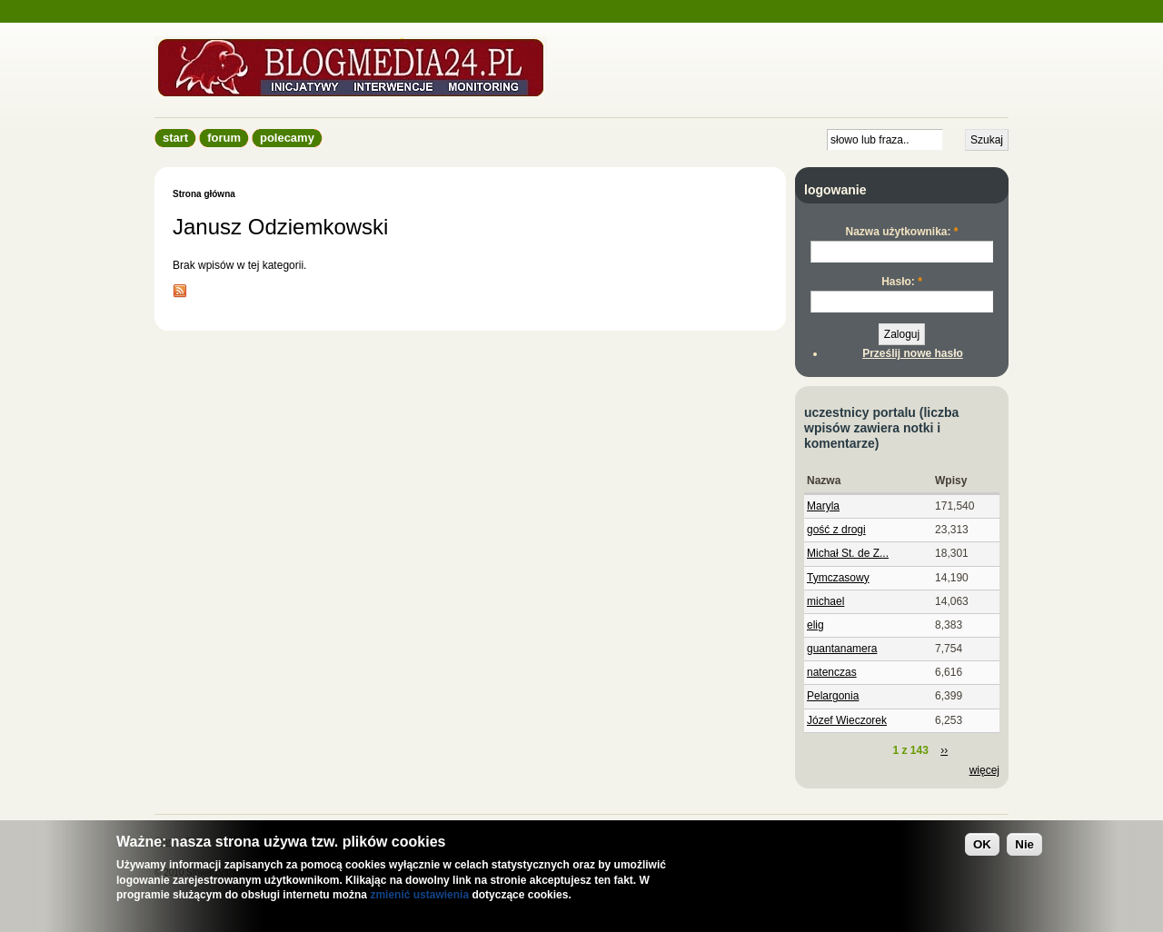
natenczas (832, 672)
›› (944, 750)
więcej (984, 770)
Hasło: (901, 281)
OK (982, 844)
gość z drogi (836, 529)
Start (175, 137)
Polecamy (287, 137)
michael (825, 601)
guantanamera (842, 648)
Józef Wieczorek (847, 720)
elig (815, 625)
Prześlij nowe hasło (912, 353)
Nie (1024, 844)
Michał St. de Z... (848, 553)
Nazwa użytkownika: (901, 231)
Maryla (823, 506)
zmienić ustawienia (419, 894)
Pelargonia (833, 695)
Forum (224, 137)
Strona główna (204, 194)
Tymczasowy (838, 577)
